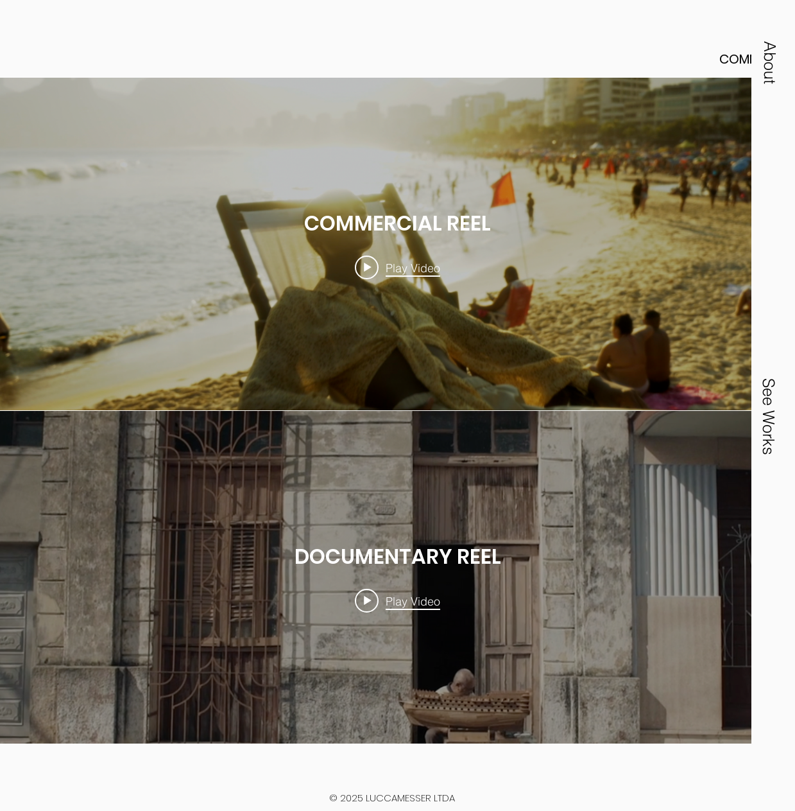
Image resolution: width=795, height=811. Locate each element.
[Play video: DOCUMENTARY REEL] (397, 601)
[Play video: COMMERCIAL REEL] (397, 268)
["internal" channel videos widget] (397, 244)
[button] (770, 62)
